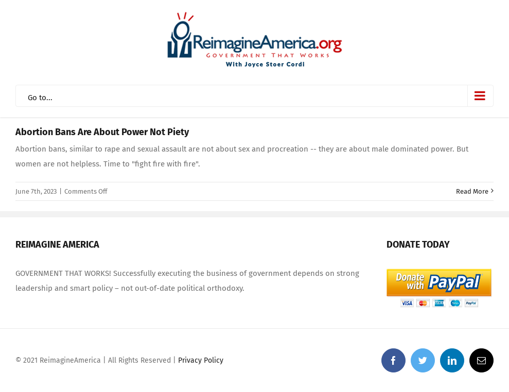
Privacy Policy (200, 360)
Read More (472, 191)
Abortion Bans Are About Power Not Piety (102, 132)
